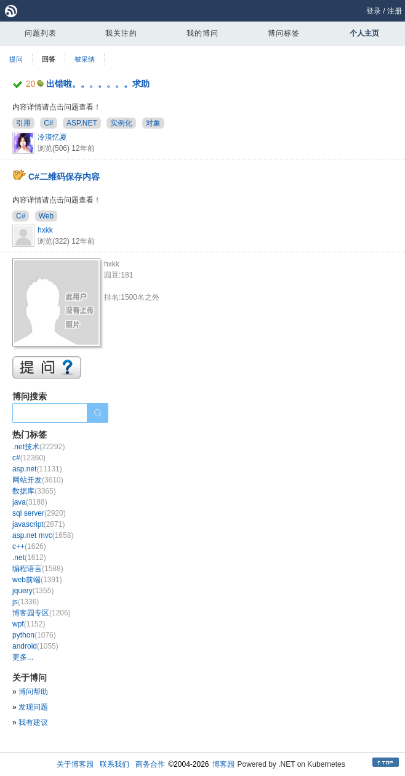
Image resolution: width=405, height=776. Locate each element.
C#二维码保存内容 (64, 177)
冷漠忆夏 (52, 137)
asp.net (37, 469)
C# (48, 123)
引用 (23, 123)
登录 (373, 11)
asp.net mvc (42, 535)
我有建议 (33, 722)
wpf (28, 624)
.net (29, 557)
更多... (22, 657)
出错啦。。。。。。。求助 (98, 84)
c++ (29, 546)
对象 (153, 123)
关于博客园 (75, 764)
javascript (38, 524)
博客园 (223, 764)
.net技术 (38, 446)
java (29, 502)
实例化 (121, 123)
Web (46, 216)
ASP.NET (81, 123)
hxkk (45, 230)
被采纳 (84, 59)
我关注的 (121, 33)
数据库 (34, 491)
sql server (39, 513)
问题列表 (41, 33)
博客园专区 (41, 613)
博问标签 (284, 33)
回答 (48, 59)
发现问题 (33, 707)
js (25, 602)
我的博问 (202, 33)
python (34, 635)
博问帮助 (33, 691)
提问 (16, 59)
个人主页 (364, 33)
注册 (394, 11)
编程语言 (37, 568)
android (35, 646)
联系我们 (114, 764)
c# (29, 458)
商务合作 (150, 764)
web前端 (37, 579)
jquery (33, 590)
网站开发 (37, 480)
